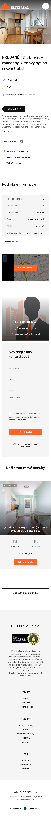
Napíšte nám (25, 764)
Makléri (25, 760)
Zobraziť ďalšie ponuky (25, 592)
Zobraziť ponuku (25, 562)
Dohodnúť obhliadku (15, 151)
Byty (25, 729)
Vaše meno (14, 368)
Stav (9, 219)
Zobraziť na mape (25, 267)
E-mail (11, 379)
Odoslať (25, 432)
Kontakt (25, 768)
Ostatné (25, 742)
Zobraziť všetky (10, 241)
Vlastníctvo (12, 212)
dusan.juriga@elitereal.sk (27, 334)
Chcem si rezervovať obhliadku (25, 445)
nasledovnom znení (18, 419)
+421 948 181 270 (27, 328)
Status (10, 226)
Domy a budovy (25, 725)
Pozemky (25, 737)
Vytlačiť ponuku (12, 163)
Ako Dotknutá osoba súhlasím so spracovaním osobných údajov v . (25, 416)
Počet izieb (12, 205)
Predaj (26, 698)
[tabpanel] (25, 27)
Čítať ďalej (7, 131)
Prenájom (25, 702)
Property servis (25, 707)
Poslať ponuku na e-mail (16, 157)
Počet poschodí (14, 198)
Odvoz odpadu (14, 233)
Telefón (12, 390)
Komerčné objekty (25, 733)
